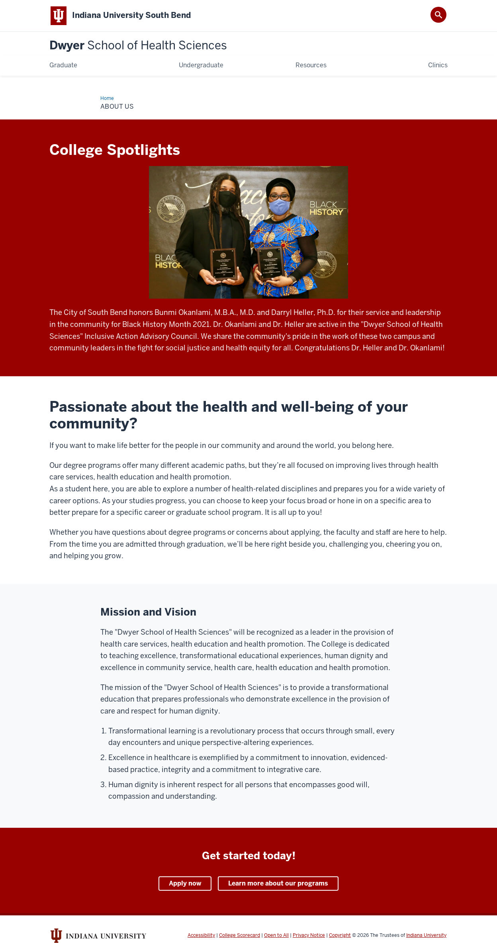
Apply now (185, 883)
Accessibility (201, 935)
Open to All (276, 935)
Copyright (340, 935)
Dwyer (138, 45)
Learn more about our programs (278, 883)
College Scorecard (239, 935)
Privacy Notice (309, 935)
